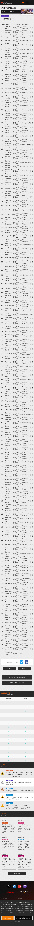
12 (8, 715)
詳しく (21, 922)
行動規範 (20, 898)
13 (8, 711)
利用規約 (4, 898)
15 (8, 703)
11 (8, 719)
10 (8, 723)
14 (8, 707)
